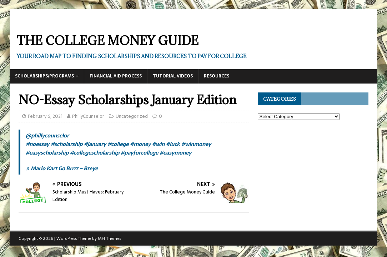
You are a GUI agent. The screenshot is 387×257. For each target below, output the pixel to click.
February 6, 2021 (45, 116)
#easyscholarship (47, 152)
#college (118, 144)
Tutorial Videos (173, 76)
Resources (216, 76)
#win (158, 144)
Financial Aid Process (116, 76)
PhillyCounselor (88, 116)
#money (140, 144)
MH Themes (109, 238)
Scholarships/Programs (44, 76)
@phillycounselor (47, 135)
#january (95, 144)
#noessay (37, 144)
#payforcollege (139, 152)
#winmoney (196, 144)
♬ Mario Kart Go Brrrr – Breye (62, 168)
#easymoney (175, 152)
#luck (173, 144)
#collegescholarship (94, 152)
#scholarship (66, 144)
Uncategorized (132, 116)
